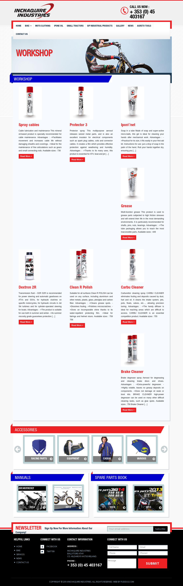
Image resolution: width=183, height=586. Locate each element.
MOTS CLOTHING (42, 26)
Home (18, 26)
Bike (28, 26)
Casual (107, 459)
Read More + (26, 156)
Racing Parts (39, 459)
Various (141, 459)
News (130, 26)
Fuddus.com (127, 581)
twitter (51, 551)
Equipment (73, 459)
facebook (52, 546)
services (20, 554)
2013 (68, 507)
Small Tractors (75, 26)
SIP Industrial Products (99, 26)
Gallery (120, 26)
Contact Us (22, 34)
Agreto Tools (144, 26)
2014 (32, 507)
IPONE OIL (58, 26)
